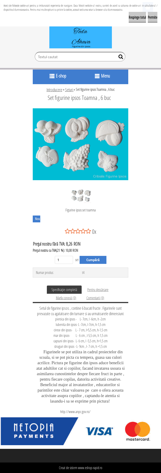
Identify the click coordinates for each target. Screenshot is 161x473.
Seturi (69, 89)
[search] (120, 57)
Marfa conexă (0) (66, 297)
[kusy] (64, 260)
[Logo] (80, 37)
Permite (152, 17)
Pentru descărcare (97, 289)
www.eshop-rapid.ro (90, 467)
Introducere (54, 89)
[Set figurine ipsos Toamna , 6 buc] (80, 110)
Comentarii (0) (95, 297)
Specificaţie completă (64, 289)
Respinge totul (137, 17)
